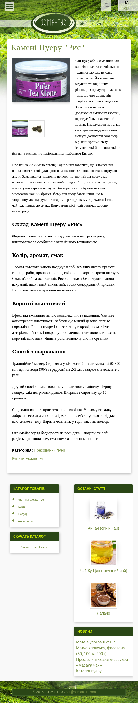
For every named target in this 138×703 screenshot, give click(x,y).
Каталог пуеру (89, 671)
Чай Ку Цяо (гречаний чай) (103, 571)
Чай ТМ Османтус (31, 499)
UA (126, 3)
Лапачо (103, 613)
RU (126, 9)
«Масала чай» (89, 665)
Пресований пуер (49, 450)
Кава (21, 506)
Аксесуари (25, 521)
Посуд (22, 514)
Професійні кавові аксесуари (102, 659)
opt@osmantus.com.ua (83, 692)
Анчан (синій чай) (103, 528)
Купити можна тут (28, 458)
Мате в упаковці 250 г (95, 642)
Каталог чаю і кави (33, 547)
